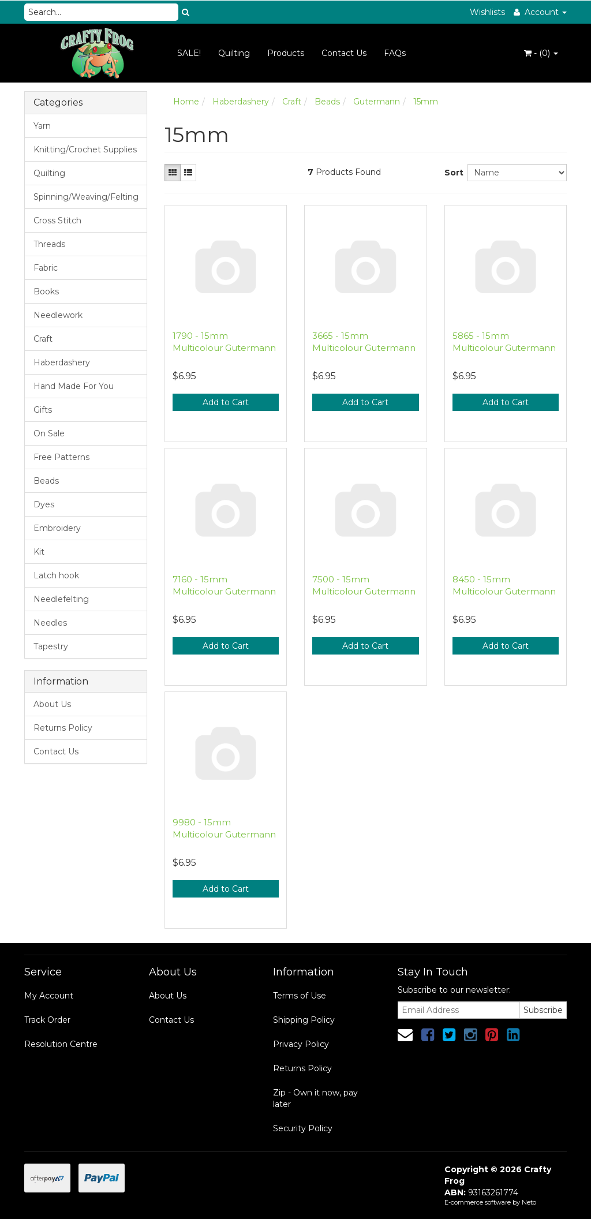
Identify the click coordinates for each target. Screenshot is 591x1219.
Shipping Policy (304, 1020)
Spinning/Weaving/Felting (86, 197)
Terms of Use (299, 995)
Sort (451, 172)
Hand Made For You (73, 386)
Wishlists (487, 12)
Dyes (43, 504)
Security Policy (302, 1128)
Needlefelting (61, 599)
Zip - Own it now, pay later (315, 1098)
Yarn (42, 126)
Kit (38, 552)
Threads (49, 244)
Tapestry (50, 646)
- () (541, 53)
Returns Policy (62, 728)
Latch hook (56, 575)
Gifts (42, 410)
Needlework (58, 315)
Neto (529, 1202)
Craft (43, 339)
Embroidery (57, 528)
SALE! (189, 53)
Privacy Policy (301, 1044)
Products (285, 53)
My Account (48, 995)
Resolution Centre (61, 1044)
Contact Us (343, 53)
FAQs (395, 53)
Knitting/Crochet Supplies (85, 149)
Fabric (45, 268)
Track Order (47, 1020)
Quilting (234, 53)
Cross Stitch (57, 220)
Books (46, 291)
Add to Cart (226, 402)
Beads (46, 481)
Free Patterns (61, 457)
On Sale (49, 433)
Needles (50, 623)
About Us (52, 704)
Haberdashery (61, 362)
